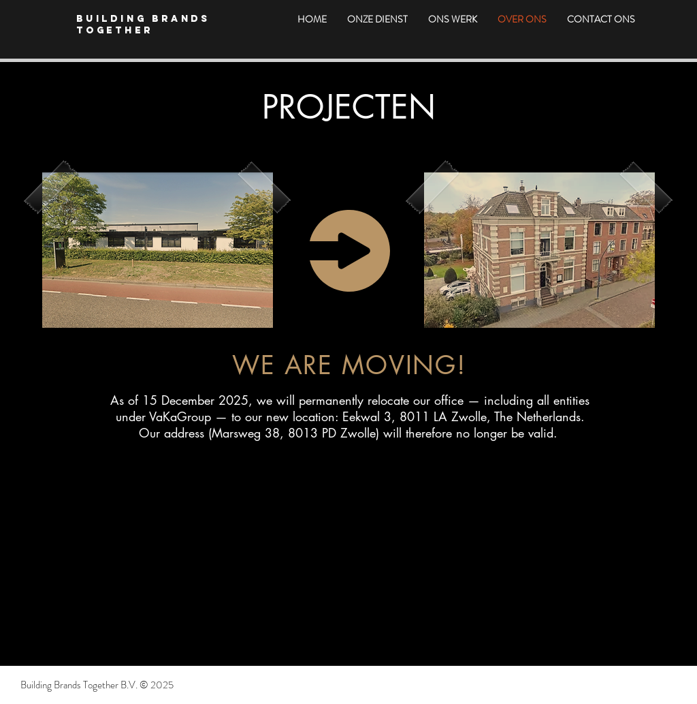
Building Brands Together (143, 24)
